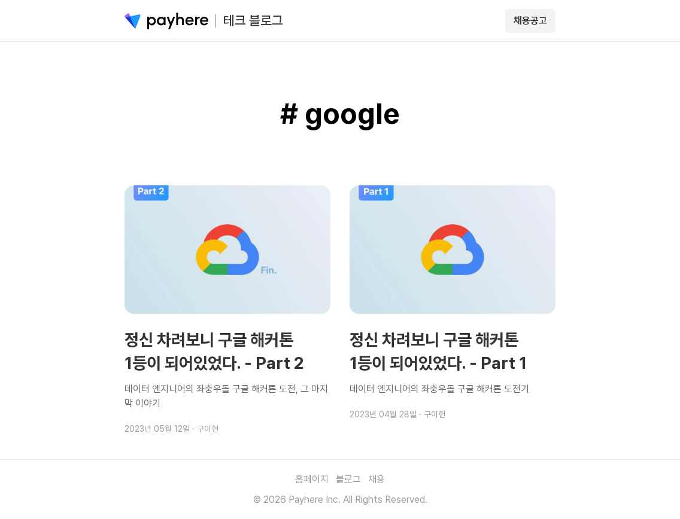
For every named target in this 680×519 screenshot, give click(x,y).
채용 (376, 479)
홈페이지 (312, 479)
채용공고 (530, 20)
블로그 (348, 479)
